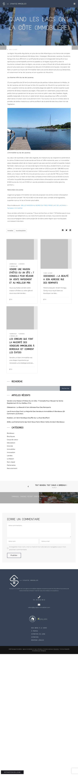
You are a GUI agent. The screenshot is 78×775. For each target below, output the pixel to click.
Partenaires (11, 465)
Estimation (34, 637)
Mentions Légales (37, 640)
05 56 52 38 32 (40, 600)
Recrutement (12, 468)
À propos (34, 631)
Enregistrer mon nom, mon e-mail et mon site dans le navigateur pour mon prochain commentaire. (37, 548)
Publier (14, 555)
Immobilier (13, 266)
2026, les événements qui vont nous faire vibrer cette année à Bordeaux (36, 422)
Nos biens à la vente (39, 628)
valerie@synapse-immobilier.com (39, 607)
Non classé (13, 49)
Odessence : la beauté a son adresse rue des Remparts (29, 407)
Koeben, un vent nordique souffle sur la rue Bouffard (28, 418)
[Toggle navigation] (74, 3)
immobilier (10, 230)
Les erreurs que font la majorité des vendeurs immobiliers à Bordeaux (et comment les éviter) (36, 413)
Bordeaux (13, 264)
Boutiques (11, 436)
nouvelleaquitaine (21, 230)
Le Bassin (10, 459)
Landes (9, 455)
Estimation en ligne (38, 634)
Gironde (22, 264)
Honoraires (56, 649)
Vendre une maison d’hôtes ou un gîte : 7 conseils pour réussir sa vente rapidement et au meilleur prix (35, 402)
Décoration (11, 443)
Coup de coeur (12, 440)
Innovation (11, 452)
